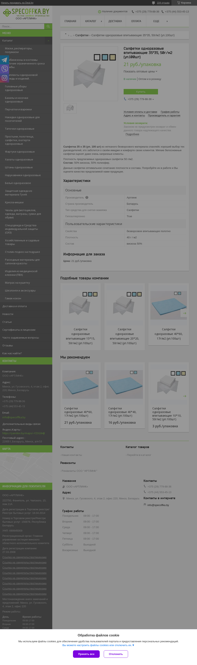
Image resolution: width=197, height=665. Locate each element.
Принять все (86, 654)
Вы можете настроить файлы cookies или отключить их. (97, 645)
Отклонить (116, 654)
